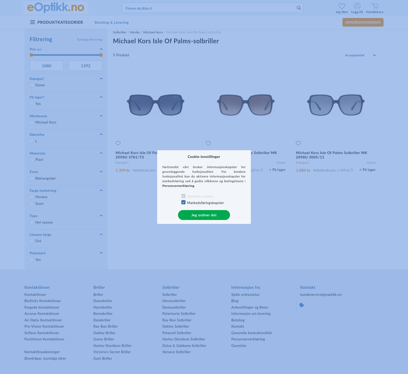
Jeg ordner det (204, 215)
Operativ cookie (200, 196)
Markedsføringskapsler (205, 203)
